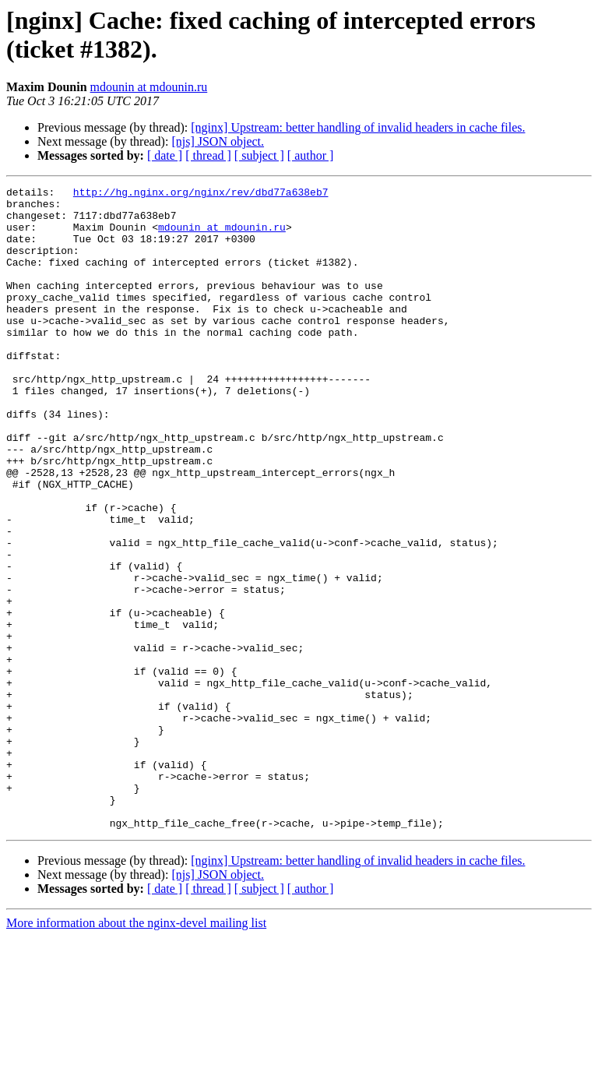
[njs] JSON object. (217, 141)
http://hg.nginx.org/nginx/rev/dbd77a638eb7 (201, 194)
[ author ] (310, 155)
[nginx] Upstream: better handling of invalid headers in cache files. (358, 127)
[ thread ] (208, 155)
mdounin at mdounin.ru (149, 86)
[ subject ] (259, 155)
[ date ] (164, 155)
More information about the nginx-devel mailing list (136, 1051)
